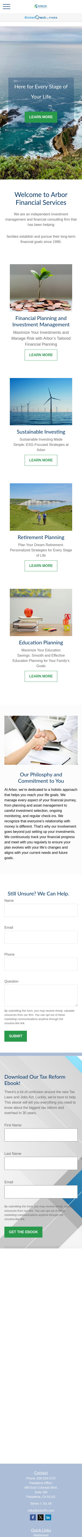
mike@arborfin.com (41, 1510)
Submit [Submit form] (15, 1036)
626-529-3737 (46, 1478)
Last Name (12, 1153)
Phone (9, 954)
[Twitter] (41, 1517)
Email (8, 927)
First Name (12, 1125)
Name (9, 900)
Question (11, 981)
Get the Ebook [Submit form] (23, 1232)
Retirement (40, 1535)
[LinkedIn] (48, 1517)
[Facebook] (33, 1517)
